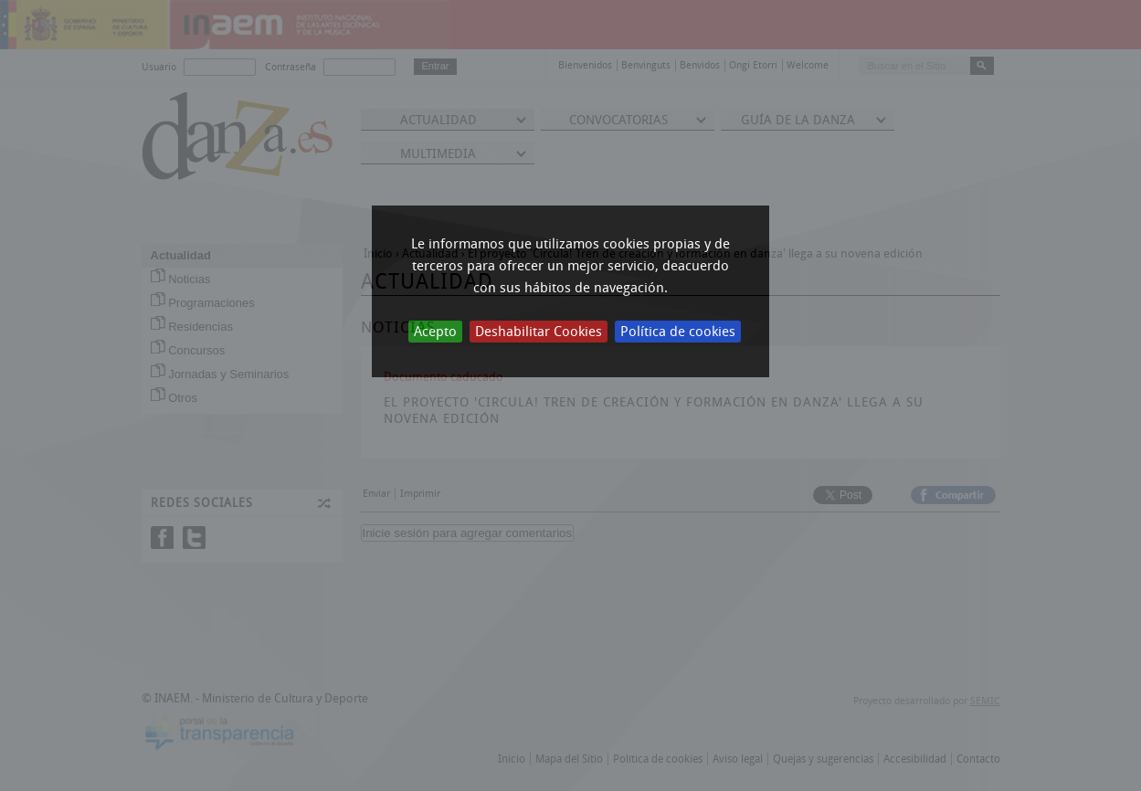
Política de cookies (677, 331)
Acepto (435, 331)
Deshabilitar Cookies (538, 331)
